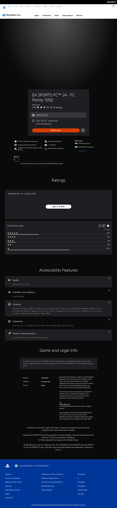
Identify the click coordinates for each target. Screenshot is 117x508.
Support (58, 6)
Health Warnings (64, 402)
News (45, 6)
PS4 (21, 6)
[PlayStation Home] (4, 6)
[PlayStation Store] (12, 13)
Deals (57, 13)
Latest (36, 13)
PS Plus (27, 6)
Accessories (36, 6)
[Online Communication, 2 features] (58, 333)
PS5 (16, 6)
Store (51, 6)
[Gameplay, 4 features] (58, 320)
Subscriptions (67, 13)
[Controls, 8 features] (58, 306)
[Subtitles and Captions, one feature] (58, 291)
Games (9, 6)
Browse (79, 13)
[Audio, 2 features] (58, 279)
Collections (46, 13)
